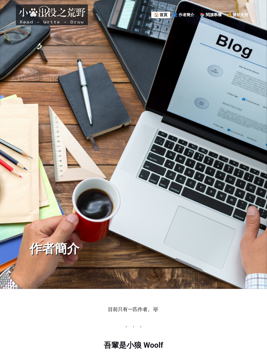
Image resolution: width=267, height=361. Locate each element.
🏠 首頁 (161, 14)
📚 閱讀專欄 (210, 14)
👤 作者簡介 (184, 14)
